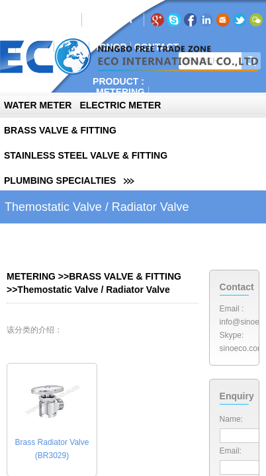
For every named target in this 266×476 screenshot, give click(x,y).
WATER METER (37, 105)
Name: (231, 419)
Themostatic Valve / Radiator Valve (93, 289)
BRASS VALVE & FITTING (60, 130)
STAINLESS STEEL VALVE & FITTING (85, 155)
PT (128, 20)
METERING (120, 92)
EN (95, 20)
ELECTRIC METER (120, 105)
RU (111, 20)
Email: (231, 451)
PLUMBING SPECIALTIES (60, 180)
